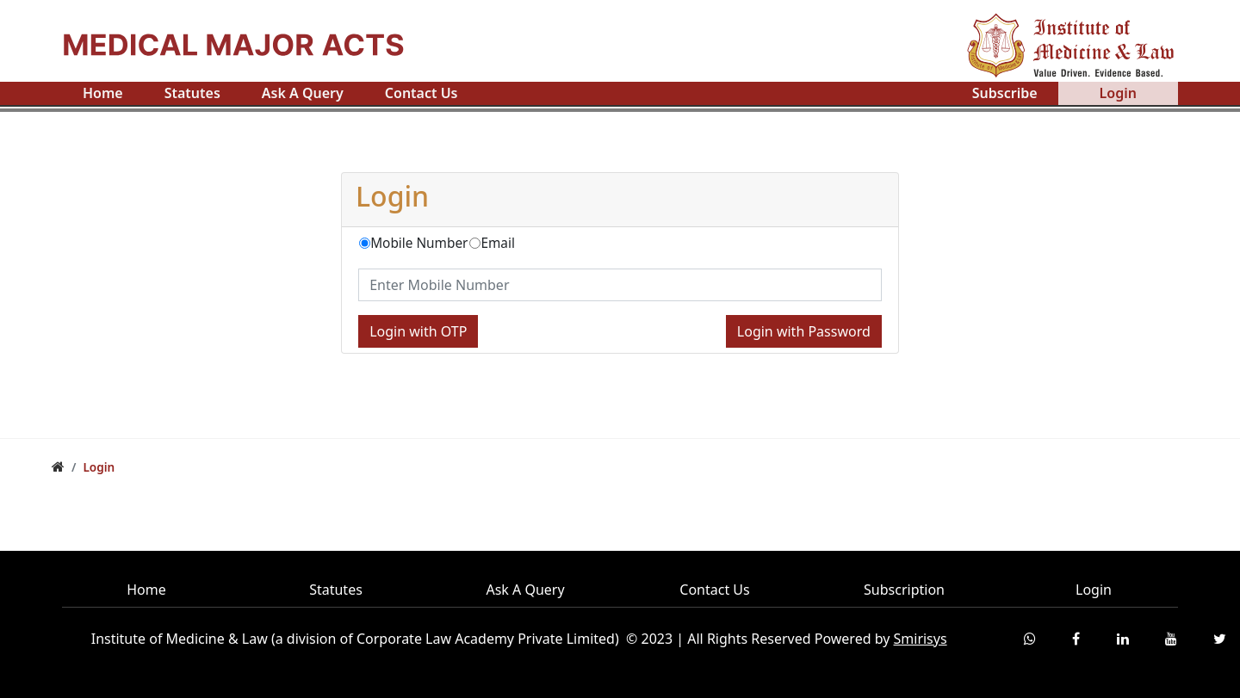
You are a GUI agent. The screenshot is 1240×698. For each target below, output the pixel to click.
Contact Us (421, 92)
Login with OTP (418, 331)
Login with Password (804, 331)
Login (1118, 92)
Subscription (904, 589)
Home (103, 92)
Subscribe (1005, 92)
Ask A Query (303, 92)
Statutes (192, 92)
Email (497, 243)
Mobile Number (419, 243)
